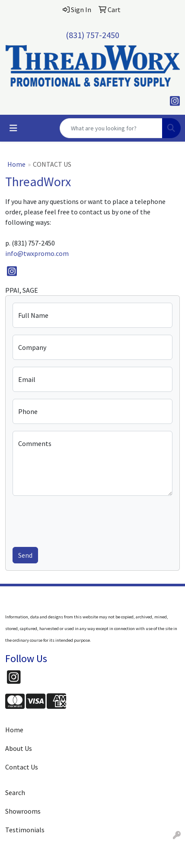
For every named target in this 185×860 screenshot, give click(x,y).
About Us (18, 748)
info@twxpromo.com (37, 253)
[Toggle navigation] (13, 128)
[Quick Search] (111, 128)
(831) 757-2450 (92, 34)
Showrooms (23, 811)
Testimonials (25, 829)
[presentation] (78, 520)
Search (15, 792)
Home (16, 164)
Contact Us (21, 767)
